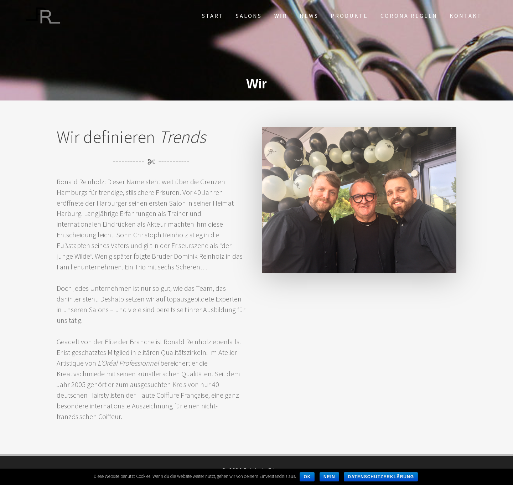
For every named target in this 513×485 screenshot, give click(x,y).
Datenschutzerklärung (381, 476)
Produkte (349, 15)
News (309, 15)
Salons (249, 15)
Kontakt (466, 15)
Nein (329, 476)
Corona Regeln (408, 15)
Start (213, 15)
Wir (280, 15)
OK (307, 476)
